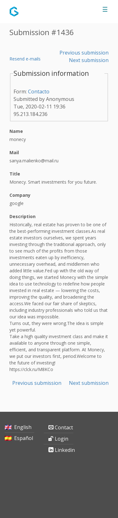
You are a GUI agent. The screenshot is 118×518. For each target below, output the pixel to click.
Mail (14, 152)
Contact (64, 427)
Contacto (38, 91)
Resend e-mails (25, 59)
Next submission (89, 60)
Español (23, 438)
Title (14, 174)
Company (20, 195)
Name (16, 131)
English (22, 427)
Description (22, 216)
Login (61, 438)
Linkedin (64, 450)
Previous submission (84, 52)
